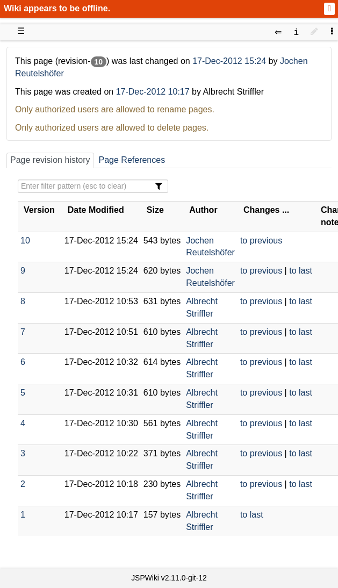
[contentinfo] (296, 31)
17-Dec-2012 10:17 (153, 91)
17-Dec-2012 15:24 (230, 61)
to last (300, 270)
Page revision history (50, 159)
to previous (261, 240)
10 (25, 240)
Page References (132, 159)
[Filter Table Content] (93, 186)
